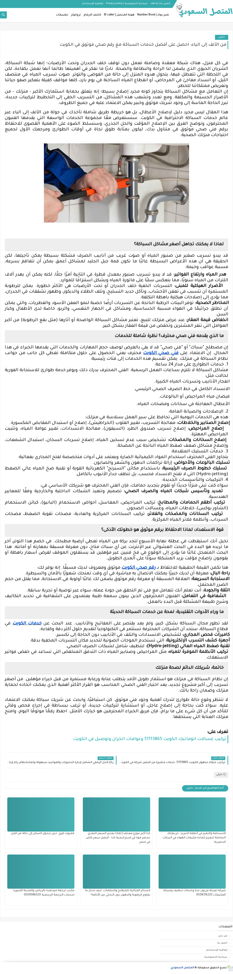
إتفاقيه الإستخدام (92, 3)
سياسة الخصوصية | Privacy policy (127, 3)
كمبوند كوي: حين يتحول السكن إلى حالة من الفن (42, 833)
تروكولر (76, 15)
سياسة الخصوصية (215, 957)
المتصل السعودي (182, 967)
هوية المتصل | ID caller (119, 15)
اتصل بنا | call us (160, 3)
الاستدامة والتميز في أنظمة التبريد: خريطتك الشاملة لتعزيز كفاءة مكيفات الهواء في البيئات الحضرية (194, 838)
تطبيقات (62, 15)
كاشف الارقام (92, 15)
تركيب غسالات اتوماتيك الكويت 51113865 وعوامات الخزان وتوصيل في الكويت (149, 739)
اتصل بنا (222, 943)
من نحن (222, 936)
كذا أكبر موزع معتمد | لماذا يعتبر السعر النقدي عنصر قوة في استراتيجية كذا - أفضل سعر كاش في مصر (118, 838)
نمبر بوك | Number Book (153, 15)
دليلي (221, 37)
